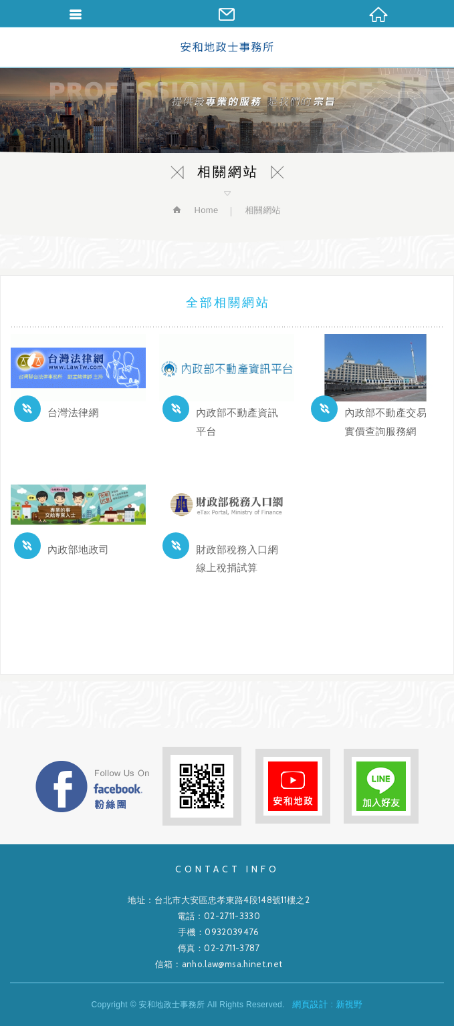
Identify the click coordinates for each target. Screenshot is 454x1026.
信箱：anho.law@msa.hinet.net (219, 964)
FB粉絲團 (92, 786)
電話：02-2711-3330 (218, 915)
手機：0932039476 (218, 931)
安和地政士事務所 (227, 46)
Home (204, 210)
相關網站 (262, 210)
